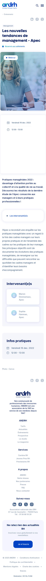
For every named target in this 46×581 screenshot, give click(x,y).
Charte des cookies (30, 566)
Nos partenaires (23, 481)
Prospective (23, 436)
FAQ (23, 488)
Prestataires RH (23, 462)
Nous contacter (23, 491)
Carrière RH (23, 455)
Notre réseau (23, 478)
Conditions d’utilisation (30, 558)
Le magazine (23, 442)
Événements (23, 432)
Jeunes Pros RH (23, 458)
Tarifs (23, 426)
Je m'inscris (23, 544)
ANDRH (23, 475)
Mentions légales (10, 566)
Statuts (23, 571)
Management (8, 26)
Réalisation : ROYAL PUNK (23, 576)
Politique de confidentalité (21, 562)
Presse (23, 484)
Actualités (23, 429)
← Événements (7, 14)
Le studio (23, 439)
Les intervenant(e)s (19, 216)
